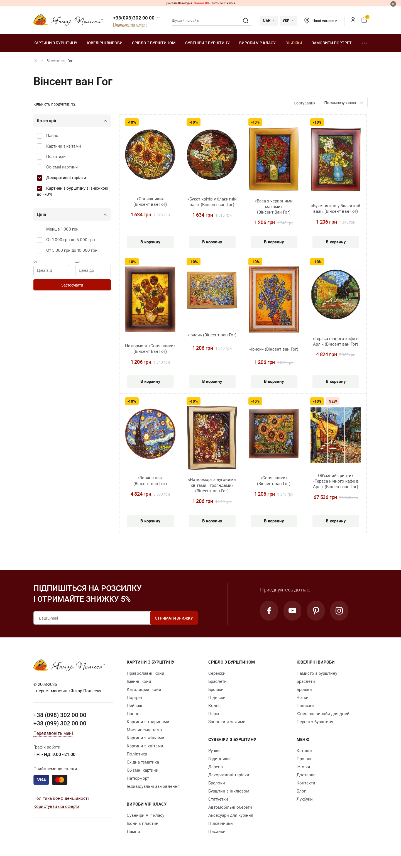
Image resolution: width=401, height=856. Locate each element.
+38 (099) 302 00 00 (59, 723)
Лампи (133, 831)
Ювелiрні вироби (105, 42)
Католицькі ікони (144, 689)
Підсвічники (220, 823)
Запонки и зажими (227, 721)
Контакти (306, 783)
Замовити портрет (332, 42)
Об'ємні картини (62, 167)
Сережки (217, 673)
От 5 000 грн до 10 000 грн (71, 250)
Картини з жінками (145, 737)
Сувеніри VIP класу (145, 815)
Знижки (293, 42)
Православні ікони (145, 673)
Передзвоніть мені (129, 25)
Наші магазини (320, 20)
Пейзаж (134, 705)
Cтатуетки (218, 799)
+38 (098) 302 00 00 (59, 715)
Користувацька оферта (56, 806)
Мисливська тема (144, 729)
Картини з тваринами (148, 721)
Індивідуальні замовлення (153, 786)
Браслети (217, 681)
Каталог (304, 750)
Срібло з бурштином (153, 42)
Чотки (303, 697)
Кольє (214, 705)
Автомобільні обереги (230, 807)
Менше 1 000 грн (62, 229)
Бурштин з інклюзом (228, 791)
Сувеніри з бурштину (207, 42)
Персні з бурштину (315, 721)
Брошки (216, 689)
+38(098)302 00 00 (134, 17)
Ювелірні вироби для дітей (323, 713)
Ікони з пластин (142, 823)
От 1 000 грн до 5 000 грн (70, 239)
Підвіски (217, 697)
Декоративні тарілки (66, 177)
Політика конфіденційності (61, 798)
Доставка (306, 774)
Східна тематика (143, 762)
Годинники (219, 758)
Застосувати (72, 285)
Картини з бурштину (55, 42)
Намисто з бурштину (317, 673)
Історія (303, 766)
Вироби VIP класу (257, 42)
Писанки (217, 831)
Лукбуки (305, 799)
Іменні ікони (139, 681)
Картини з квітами (63, 146)
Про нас (304, 758)
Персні (215, 713)
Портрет (135, 697)
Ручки (214, 750)
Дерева (215, 766)
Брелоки (216, 783)
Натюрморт (138, 778)
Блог (301, 791)
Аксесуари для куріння (230, 815)
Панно (52, 135)
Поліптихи (55, 156)
